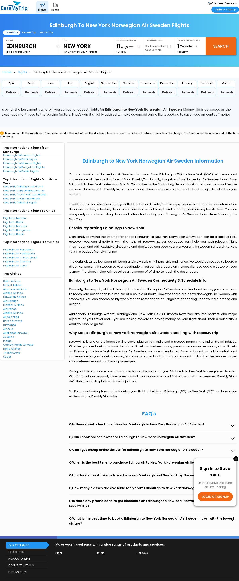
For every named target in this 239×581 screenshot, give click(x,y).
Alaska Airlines (13, 293)
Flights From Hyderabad (19, 253)
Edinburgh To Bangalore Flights (24, 167)
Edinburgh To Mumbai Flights (22, 163)
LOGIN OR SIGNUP (215, 496)
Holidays (142, 553)
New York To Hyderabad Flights (24, 190)
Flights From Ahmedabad (20, 257)
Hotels (100, 553)
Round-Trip (29, 32)
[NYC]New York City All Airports (80, 51)
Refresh (12, 92)
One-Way (12, 32)
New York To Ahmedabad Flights (24, 194)
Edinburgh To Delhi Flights (20, 159)
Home (7, 72)
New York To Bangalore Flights (23, 186)
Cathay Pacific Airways (18, 345)
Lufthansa (9, 325)
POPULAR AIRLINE (19, 559)
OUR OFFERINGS (18, 545)
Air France (10, 309)
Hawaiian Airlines (14, 297)
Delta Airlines (12, 281)
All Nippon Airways (15, 333)
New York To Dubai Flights (20, 202)
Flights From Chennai (17, 261)
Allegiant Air (11, 317)
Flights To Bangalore (16, 230)
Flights (22, 72)
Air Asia (8, 329)
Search (221, 46)
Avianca (8, 337)
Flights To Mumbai (15, 226)
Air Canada (11, 301)
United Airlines (12, 285)
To (65, 40)
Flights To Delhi (13, 222)
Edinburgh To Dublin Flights (21, 171)
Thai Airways (11, 353)
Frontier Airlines (13, 305)
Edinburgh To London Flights (21, 155)
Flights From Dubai (15, 265)
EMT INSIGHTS (17, 572)
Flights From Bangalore (18, 249)
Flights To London (14, 218)
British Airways (12, 321)
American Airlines (15, 289)
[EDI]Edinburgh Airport (18, 51)
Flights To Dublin (13, 234)
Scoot (7, 357)
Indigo (7, 341)
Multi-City (46, 32)
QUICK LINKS (16, 552)
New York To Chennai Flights (21, 198)
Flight (58, 553)
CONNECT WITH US (21, 565)
